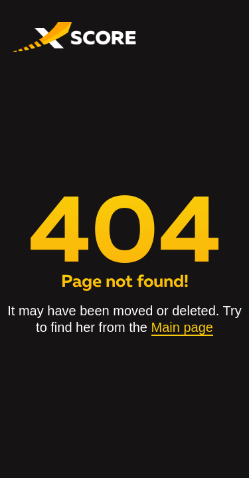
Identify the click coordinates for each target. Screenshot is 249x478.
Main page (182, 327)
